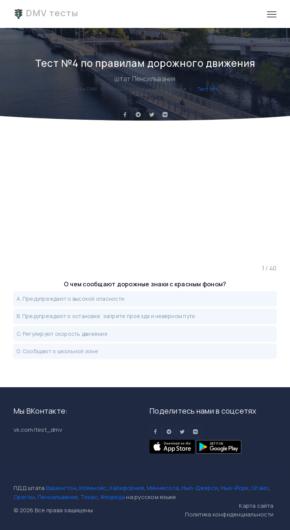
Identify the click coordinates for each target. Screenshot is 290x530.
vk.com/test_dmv (38, 430)
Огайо (260, 488)
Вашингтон (61, 488)
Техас (89, 497)
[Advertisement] (145, 193)
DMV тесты (46, 13)
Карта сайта (256, 506)
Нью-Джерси (200, 488)
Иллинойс (92, 488)
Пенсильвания (57, 497)
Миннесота (163, 488)
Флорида (112, 497)
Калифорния (127, 488)
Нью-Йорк (235, 488)
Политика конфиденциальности (229, 514)
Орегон (24, 497)
